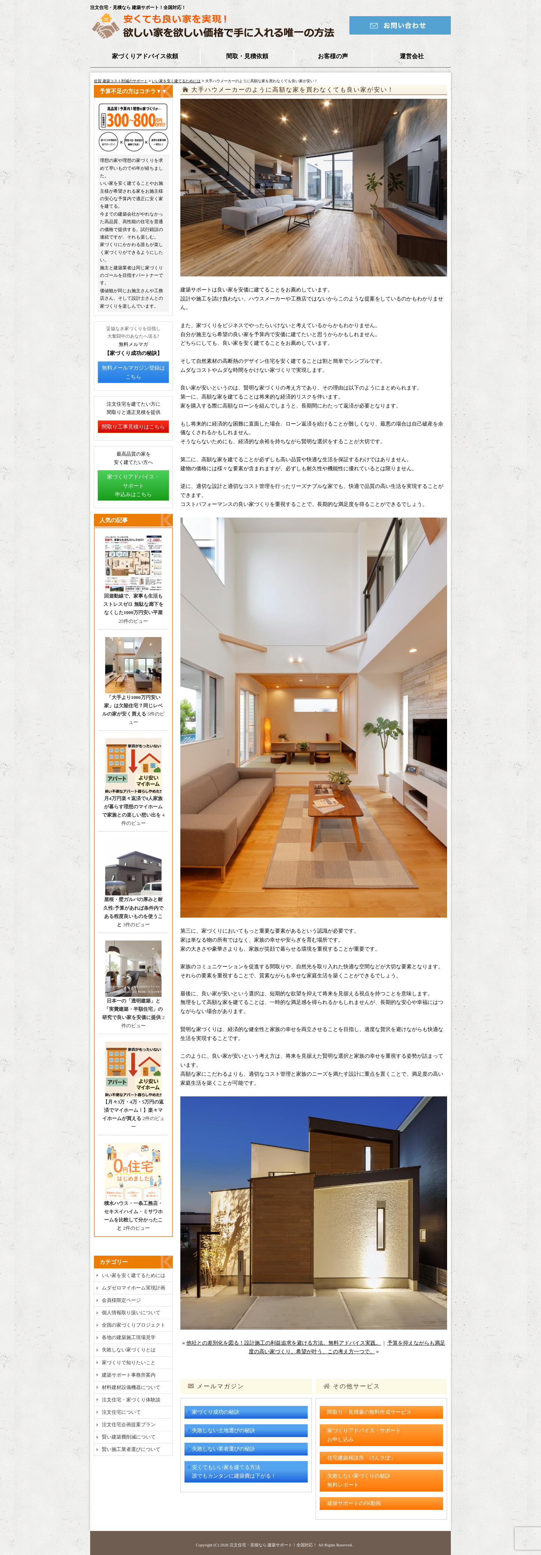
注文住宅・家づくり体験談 (131, 1400)
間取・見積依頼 (247, 56)
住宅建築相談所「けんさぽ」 (361, 1458)
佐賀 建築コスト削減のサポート (121, 81)
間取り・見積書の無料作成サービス (369, 1412)
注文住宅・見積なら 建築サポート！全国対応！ (273, 1545)
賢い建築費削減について (129, 1437)
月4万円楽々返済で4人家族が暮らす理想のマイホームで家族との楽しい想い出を (132, 807)
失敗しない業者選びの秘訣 (223, 1449)
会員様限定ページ (121, 1300)
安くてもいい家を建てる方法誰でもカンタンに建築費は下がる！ (234, 1471)
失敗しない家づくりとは (129, 1350)
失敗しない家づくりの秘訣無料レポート (358, 1480)
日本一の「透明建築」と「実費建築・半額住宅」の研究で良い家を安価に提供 (132, 1009)
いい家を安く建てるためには (176, 81)
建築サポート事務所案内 (129, 1375)
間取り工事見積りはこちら (133, 427)
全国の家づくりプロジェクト (133, 1325)
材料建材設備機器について (131, 1387)
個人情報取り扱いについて (131, 1312)
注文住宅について (121, 1412)
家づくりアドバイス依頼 (145, 56)
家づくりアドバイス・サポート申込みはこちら (133, 486)
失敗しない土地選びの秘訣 (223, 1430)
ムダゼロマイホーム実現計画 (133, 1288)
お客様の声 (333, 56)
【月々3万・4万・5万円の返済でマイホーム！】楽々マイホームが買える (133, 1110)
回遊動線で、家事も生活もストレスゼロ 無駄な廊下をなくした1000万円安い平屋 (133, 604)
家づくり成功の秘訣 (215, 1412)
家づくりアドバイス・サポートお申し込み (364, 1435)
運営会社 (412, 56)
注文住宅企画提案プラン (129, 1424)
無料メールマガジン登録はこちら (133, 372)
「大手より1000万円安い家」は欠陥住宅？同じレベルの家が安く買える (132, 705)
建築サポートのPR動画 (354, 1503)
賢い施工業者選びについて (131, 1449)
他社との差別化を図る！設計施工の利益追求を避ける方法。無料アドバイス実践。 (283, 1343)
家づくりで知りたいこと (129, 1362)
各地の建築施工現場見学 (129, 1337)
